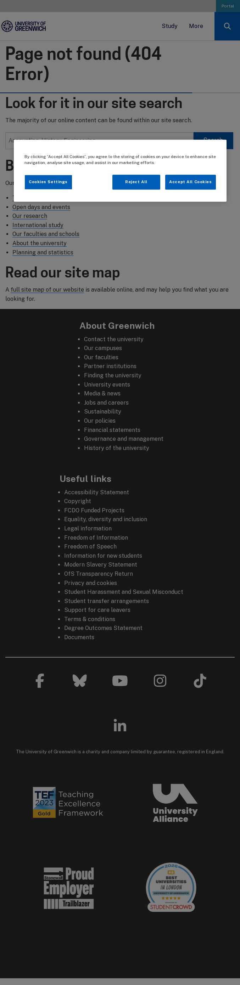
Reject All (136, 181)
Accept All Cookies (190, 181)
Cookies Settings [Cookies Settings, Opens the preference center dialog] (48, 181)
